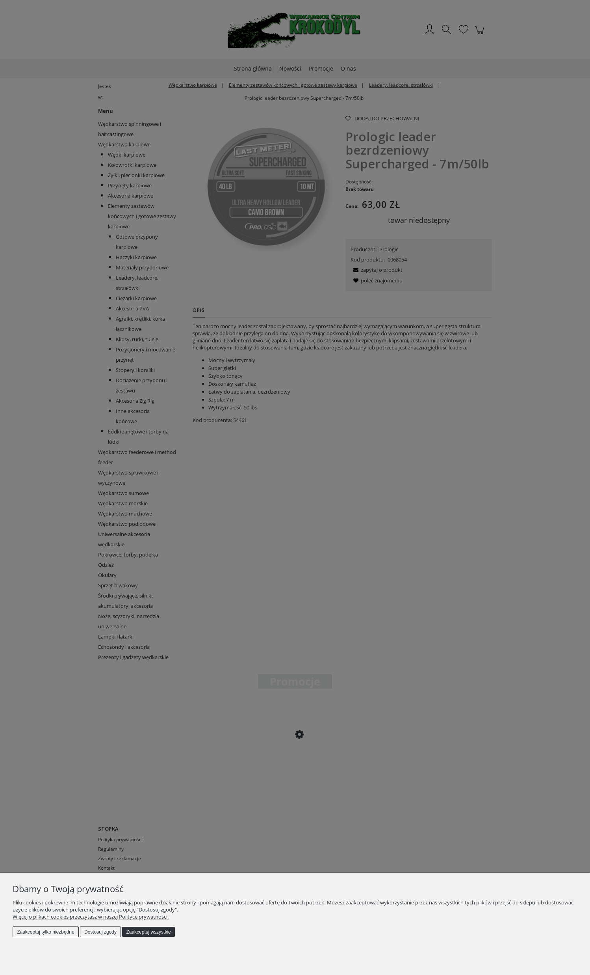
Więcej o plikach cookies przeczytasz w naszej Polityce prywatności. (91, 916)
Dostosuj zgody (100, 932)
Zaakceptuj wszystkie (148, 932)
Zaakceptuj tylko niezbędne (45, 932)
